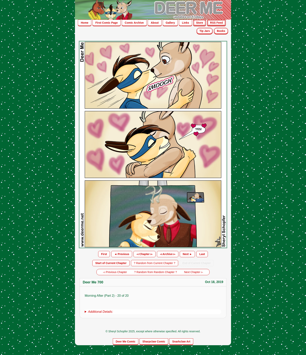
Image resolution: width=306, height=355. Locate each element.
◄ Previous (121, 254)
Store (199, 22)
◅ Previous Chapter (115, 272)
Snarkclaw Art (181, 341)
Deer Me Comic (125, 341)
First (104, 254)
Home (84, 22)
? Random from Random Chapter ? (155, 272)
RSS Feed (216, 22)
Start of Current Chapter (110, 263)
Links (185, 22)
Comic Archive (134, 22)
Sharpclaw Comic (153, 341)
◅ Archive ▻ (168, 254)
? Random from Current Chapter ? (154, 263)
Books (221, 30)
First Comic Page (106, 22)
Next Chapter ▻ (193, 272)
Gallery (170, 22)
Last (202, 254)
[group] (153, 311)
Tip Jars (204, 30)
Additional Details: (100, 311)
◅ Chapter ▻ (144, 254)
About (154, 22)
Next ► (187, 254)
